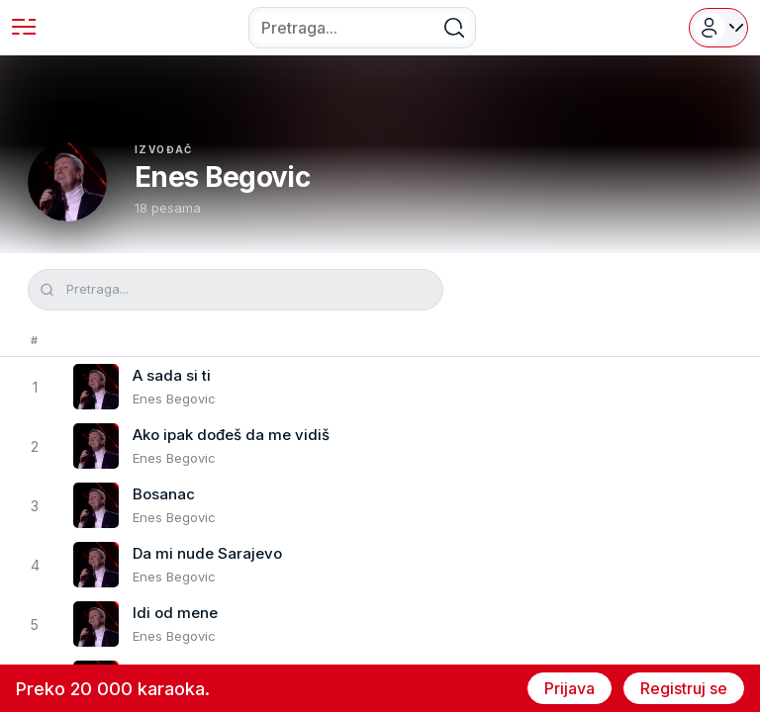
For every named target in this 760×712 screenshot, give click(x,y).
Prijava (569, 688)
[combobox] (362, 27)
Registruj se (683, 688)
